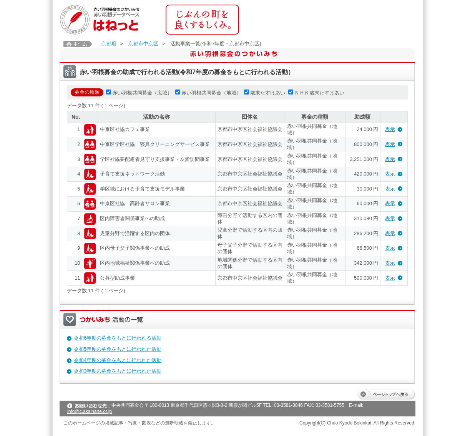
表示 (390, 129)
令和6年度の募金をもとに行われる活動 (117, 338)
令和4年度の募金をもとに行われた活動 (117, 360)
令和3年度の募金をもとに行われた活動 (117, 371)
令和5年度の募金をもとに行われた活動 (117, 349)
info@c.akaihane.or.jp (89, 411)
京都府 (108, 43)
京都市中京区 (143, 43)
